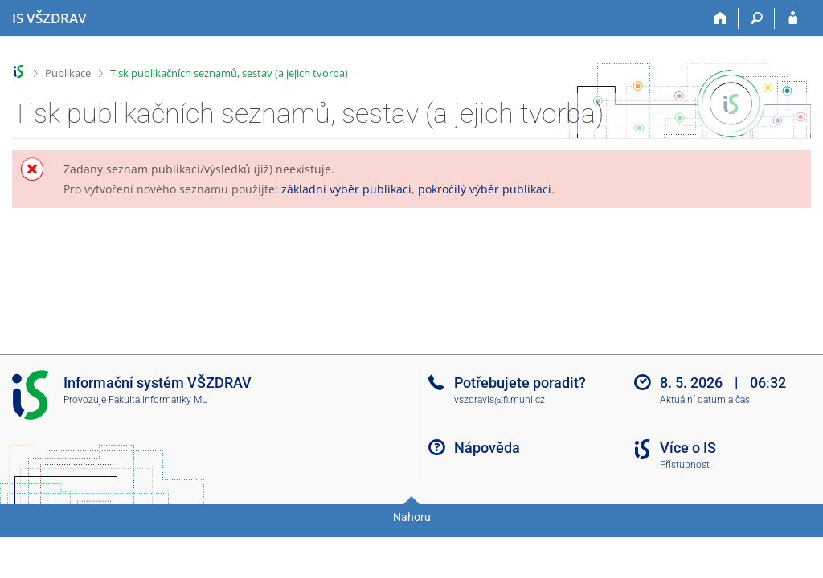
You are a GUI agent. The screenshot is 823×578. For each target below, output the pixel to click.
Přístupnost (685, 464)
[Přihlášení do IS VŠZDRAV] (793, 18)
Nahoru (412, 517)
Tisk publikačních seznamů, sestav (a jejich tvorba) (229, 73)
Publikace (68, 73)
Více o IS (688, 447)
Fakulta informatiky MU (158, 399)
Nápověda (487, 447)
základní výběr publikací (346, 189)
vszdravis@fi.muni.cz (499, 399)
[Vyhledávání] (757, 18)
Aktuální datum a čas (705, 399)
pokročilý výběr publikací (484, 189)
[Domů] (720, 18)
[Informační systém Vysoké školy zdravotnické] (49, 18)
